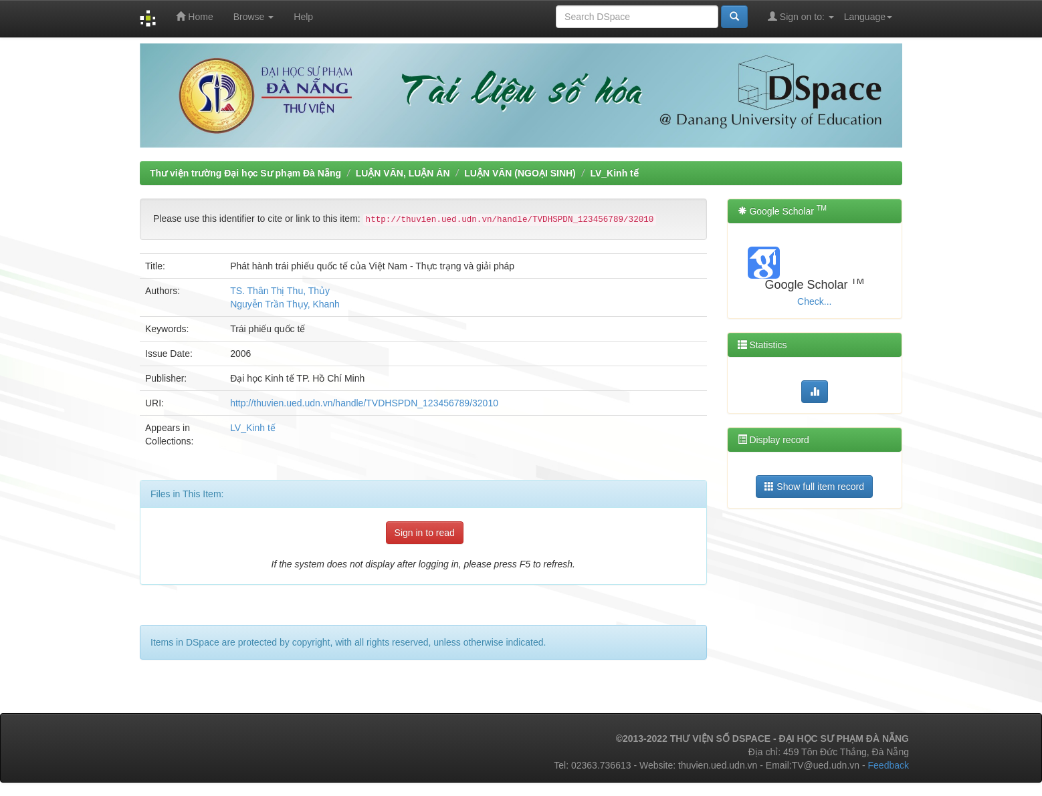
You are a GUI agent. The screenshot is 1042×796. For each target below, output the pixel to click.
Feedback (888, 765)
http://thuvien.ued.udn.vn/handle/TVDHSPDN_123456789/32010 (364, 403)
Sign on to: (801, 16)
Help (303, 16)
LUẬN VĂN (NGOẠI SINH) (520, 173)
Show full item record (814, 486)
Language (868, 16)
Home (194, 16)
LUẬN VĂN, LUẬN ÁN (403, 173)
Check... (814, 301)
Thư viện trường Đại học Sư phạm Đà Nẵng (245, 173)
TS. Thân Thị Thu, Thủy (280, 290)
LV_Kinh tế (614, 173)
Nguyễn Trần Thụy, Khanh (285, 304)
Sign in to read (425, 532)
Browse (253, 16)
